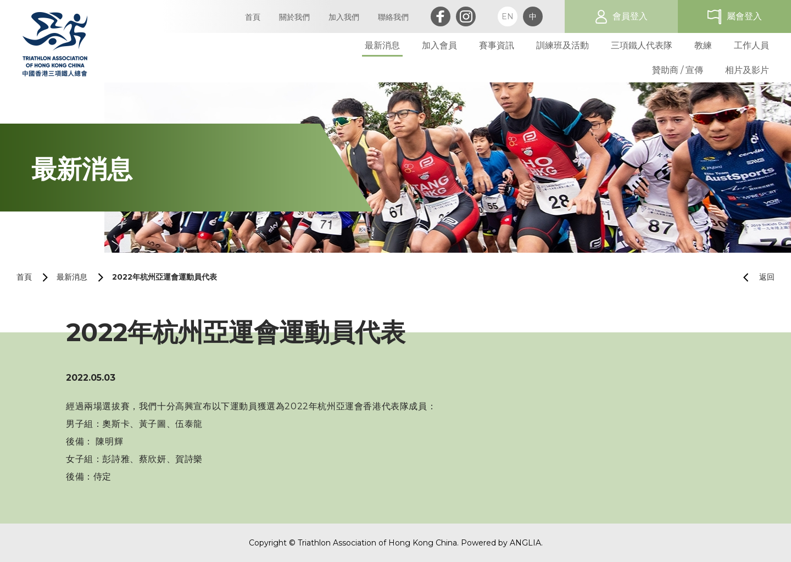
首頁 (24, 277)
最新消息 (72, 277)
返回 (754, 277)
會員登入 (630, 16)
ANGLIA (525, 543)
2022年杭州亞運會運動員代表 (164, 277)
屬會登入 (744, 16)
